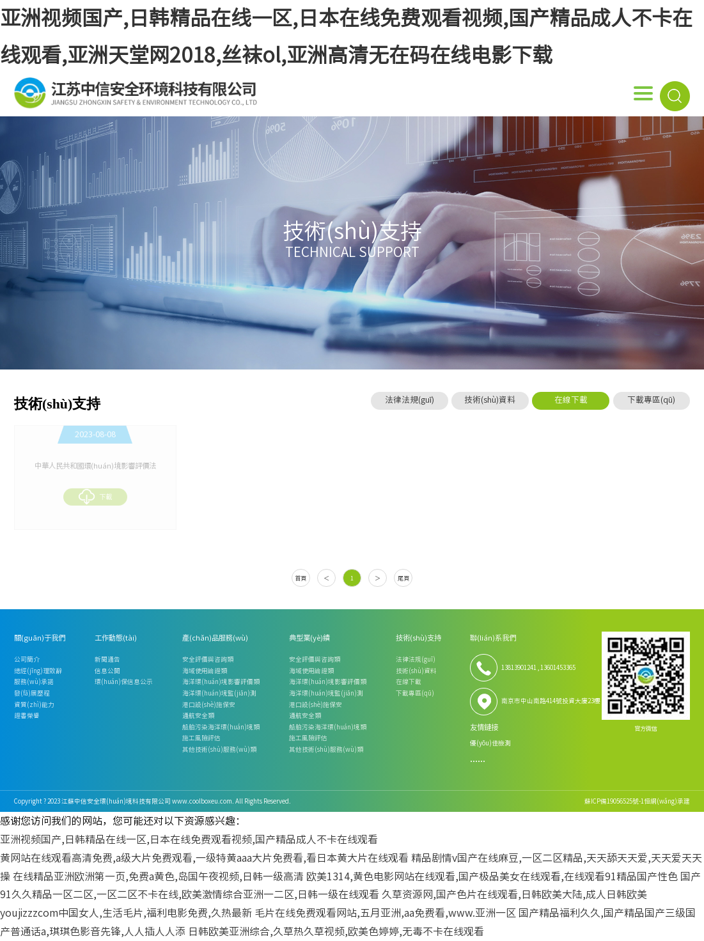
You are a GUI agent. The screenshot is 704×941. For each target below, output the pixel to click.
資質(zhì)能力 (34, 704)
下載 (95, 495)
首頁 (300, 578)
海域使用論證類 (204, 670)
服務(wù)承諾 (34, 681)
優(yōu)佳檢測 (490, 743)
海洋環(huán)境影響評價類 (221, 681)
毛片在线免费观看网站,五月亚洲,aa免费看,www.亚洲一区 (385, 913)
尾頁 (403, 578)
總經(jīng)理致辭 (38, 670)
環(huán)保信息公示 (124, 681)
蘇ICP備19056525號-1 (614, 801)
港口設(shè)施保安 (208, 704)
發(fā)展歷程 (32, 693)
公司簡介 (27, 659)
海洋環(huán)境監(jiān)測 (219, 693)
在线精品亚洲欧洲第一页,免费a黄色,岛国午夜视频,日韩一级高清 (158, 876)
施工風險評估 (201, 738)
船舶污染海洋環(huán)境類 (221, 727)
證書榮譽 (27, 715)
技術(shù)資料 (489, 400)
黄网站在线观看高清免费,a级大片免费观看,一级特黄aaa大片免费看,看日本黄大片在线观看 (204, 858)
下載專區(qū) (651, 400)
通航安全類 (198, 715)
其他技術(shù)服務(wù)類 (219, 749)
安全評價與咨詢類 (207, 659)
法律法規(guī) (409, 400)
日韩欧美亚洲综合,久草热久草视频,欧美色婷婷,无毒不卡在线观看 (336, 931)
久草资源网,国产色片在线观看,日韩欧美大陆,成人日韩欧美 (514, 894)
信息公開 (107, 670)
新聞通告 (107, 659)
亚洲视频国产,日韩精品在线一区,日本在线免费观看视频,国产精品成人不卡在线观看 (189, 839)
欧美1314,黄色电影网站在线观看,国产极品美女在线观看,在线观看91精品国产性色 (492, 876)
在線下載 (571, 400)
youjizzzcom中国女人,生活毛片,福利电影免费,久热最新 (126, 913)
